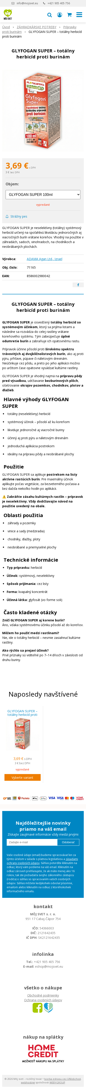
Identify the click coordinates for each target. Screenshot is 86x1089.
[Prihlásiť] (59, 14)
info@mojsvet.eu (27, 3)
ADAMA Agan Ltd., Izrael (44, 259)
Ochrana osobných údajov (43, 1000)
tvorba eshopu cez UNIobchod (62, 1078)
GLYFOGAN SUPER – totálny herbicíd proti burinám (22, 714)
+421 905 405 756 (59, 3)
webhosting (28, 1082)
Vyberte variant (22, 777)
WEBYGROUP (57, 1082)
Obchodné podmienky (43, 995)
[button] (50, 14)
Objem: (12, 184)
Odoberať (68, 842)
